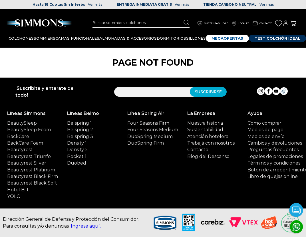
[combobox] (141, 22)
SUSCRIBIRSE (208, 91)
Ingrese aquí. (86, 226)
